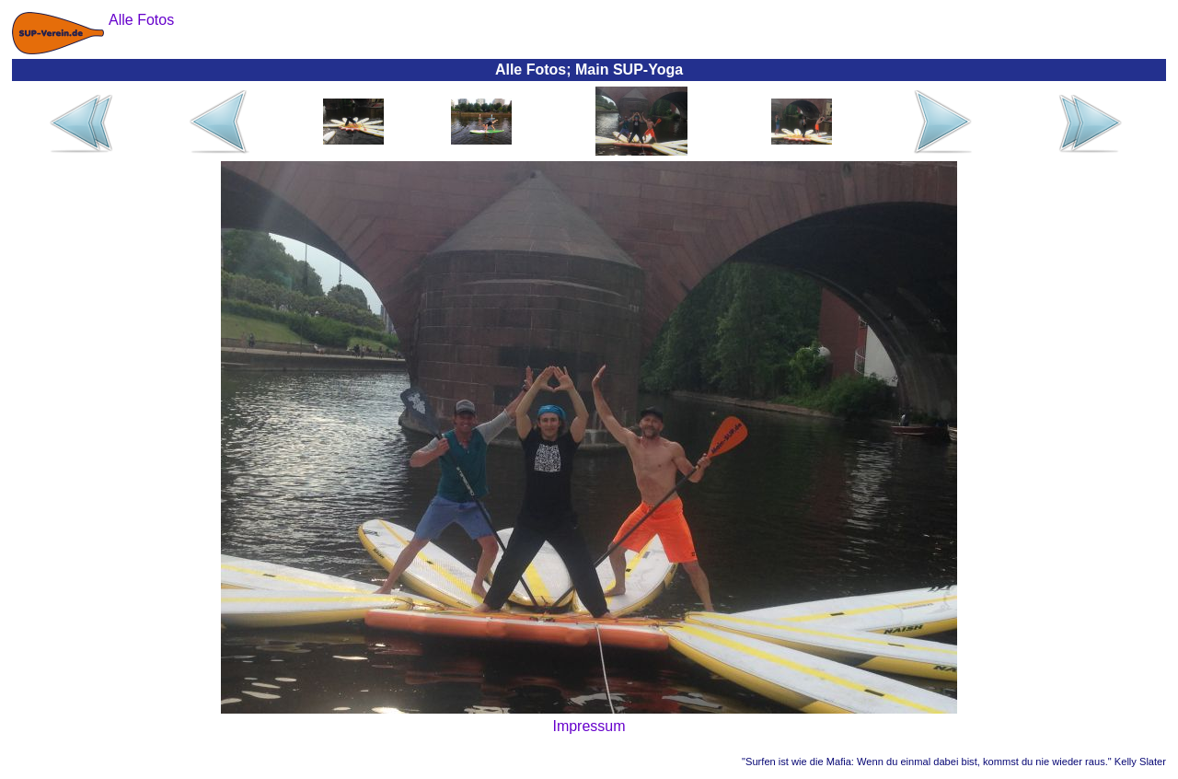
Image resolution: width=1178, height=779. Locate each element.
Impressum (588, 726)
